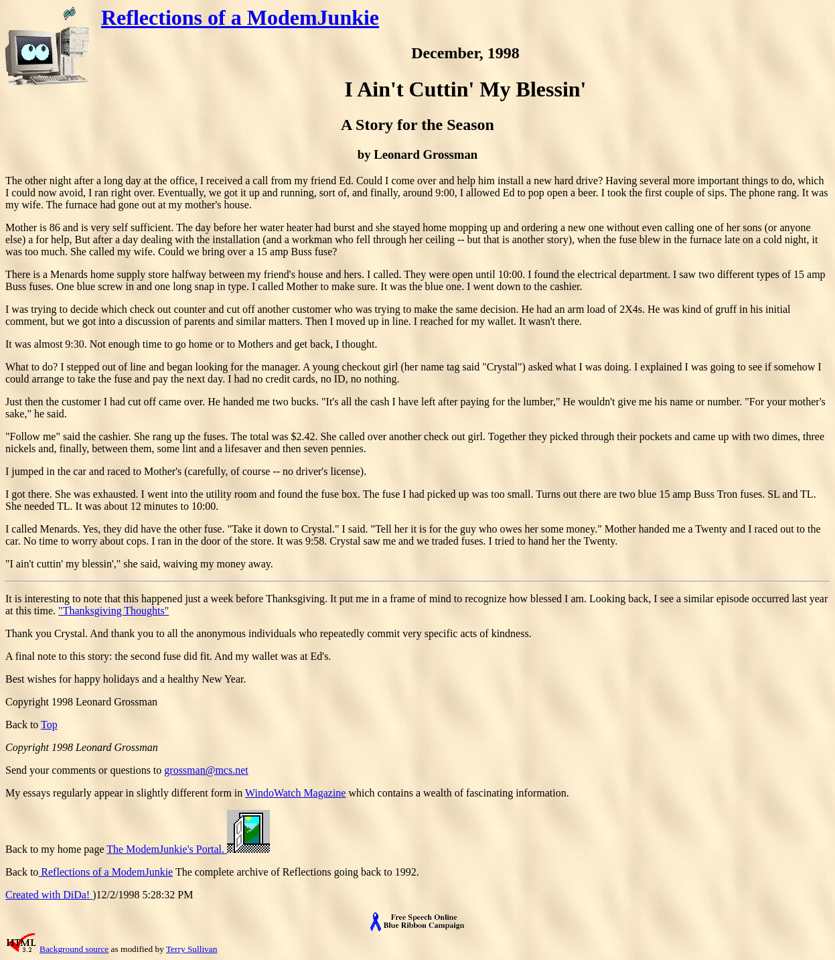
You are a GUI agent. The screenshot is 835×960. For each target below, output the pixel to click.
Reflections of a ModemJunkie (240, 17)
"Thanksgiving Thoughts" (113, 610)
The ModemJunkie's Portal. (188, 849)
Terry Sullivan (191, 949)
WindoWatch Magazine (295, 793)
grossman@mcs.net (206, 770)
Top (49, 724)
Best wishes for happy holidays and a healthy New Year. (125, 679)
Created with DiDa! (48, 894)
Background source (74, 949)
